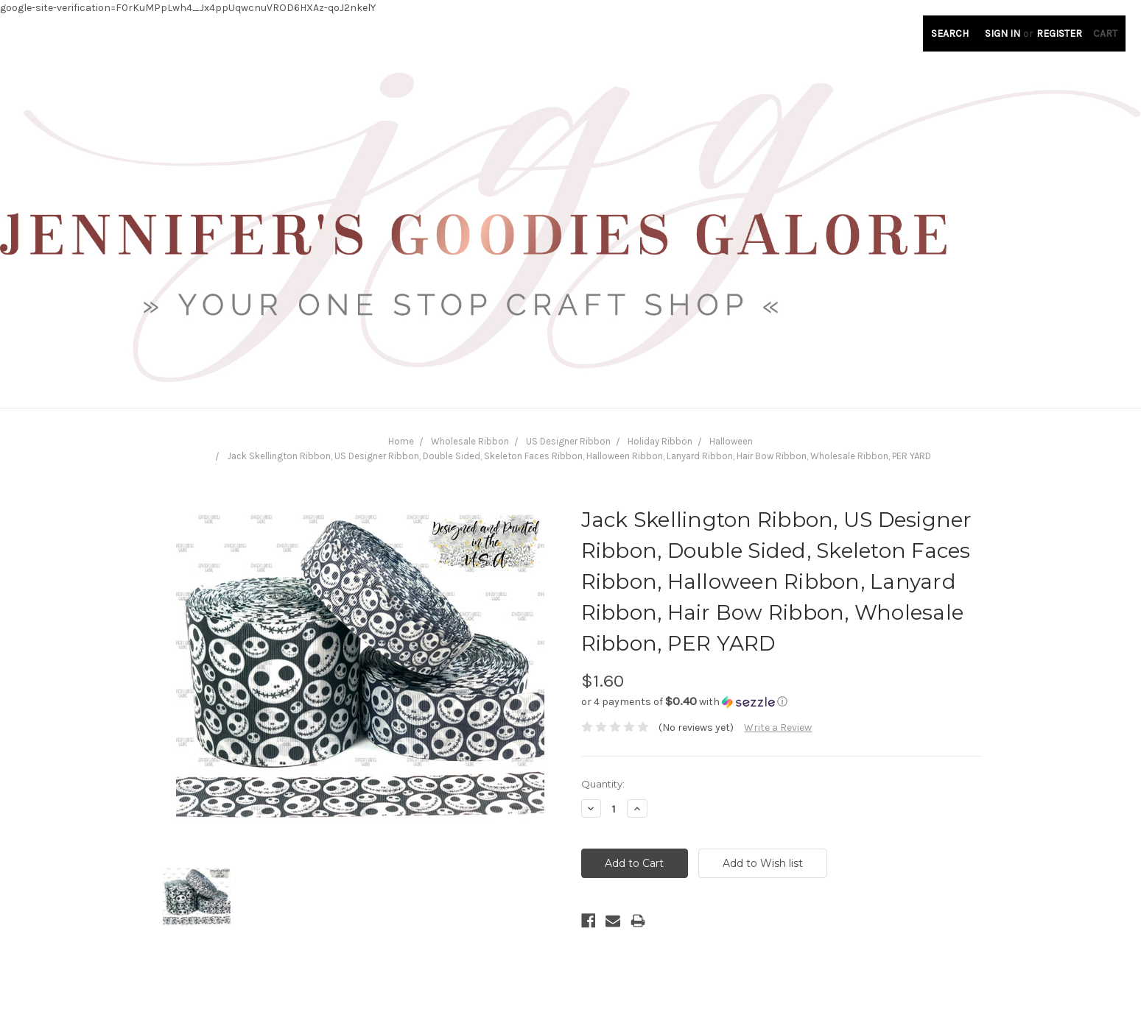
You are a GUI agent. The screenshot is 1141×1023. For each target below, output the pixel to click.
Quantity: (603, 784)
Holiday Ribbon (660, 441)
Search (950, 33)
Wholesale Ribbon (470, 441)
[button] (781, 702)
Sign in (1002, 33)
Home (401, 441)
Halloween (731, 441)
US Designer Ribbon (568, 441)
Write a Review (778, 727)
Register (1059, 33)
